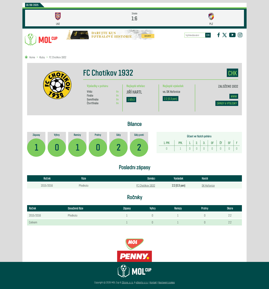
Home (32, 57)
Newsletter (199, 45)
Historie (177, 45)
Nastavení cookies (166, 282)
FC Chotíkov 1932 (57, 57)
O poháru (135, 45)
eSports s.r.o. (142, 282)
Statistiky (112, 45)
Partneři (222, 45)
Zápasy (156, 45)
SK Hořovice (173, 91)
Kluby (92, 45)
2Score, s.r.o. (128, 282)
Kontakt (153, 282)
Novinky (72, 45)
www (234, 96)
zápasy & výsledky (227, 103)
